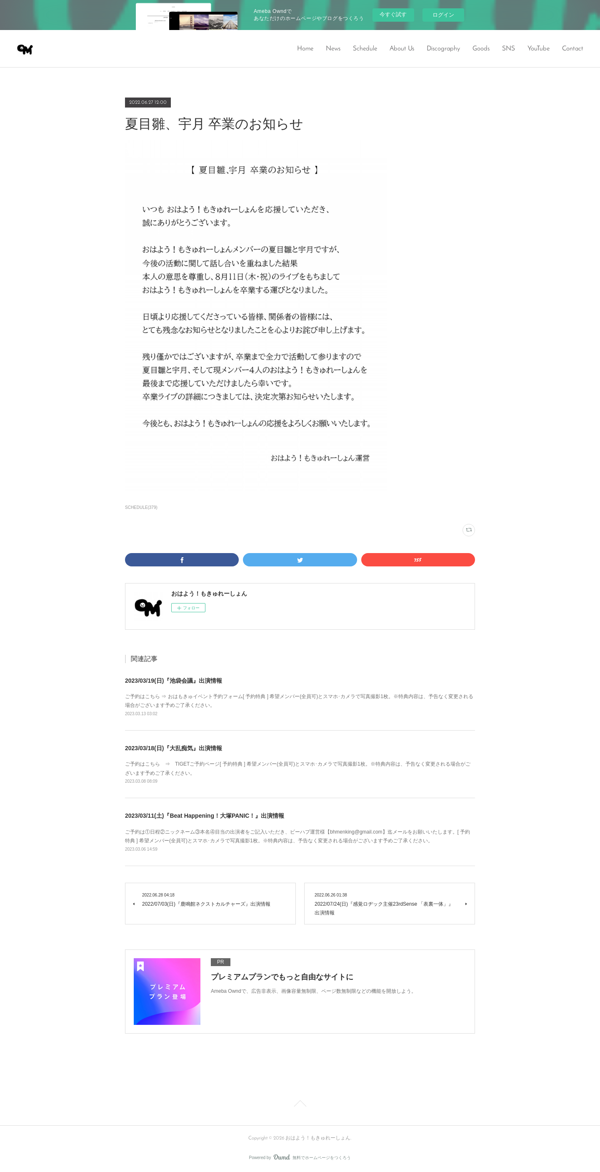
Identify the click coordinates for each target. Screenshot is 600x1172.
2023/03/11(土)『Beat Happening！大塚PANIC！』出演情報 (204, 815)
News (333, 48)
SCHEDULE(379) (141, 507)
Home (305, 48)
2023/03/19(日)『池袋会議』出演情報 (173, 680)
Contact (572, 48)
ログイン (443, 15)
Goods (481, 48)
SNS (508, 48)
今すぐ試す (393, 14)
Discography (443, 48)
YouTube (539, 48)
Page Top (300, 1104)
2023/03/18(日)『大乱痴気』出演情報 (173, 748)
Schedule (365, 48)
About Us (402, 48)
